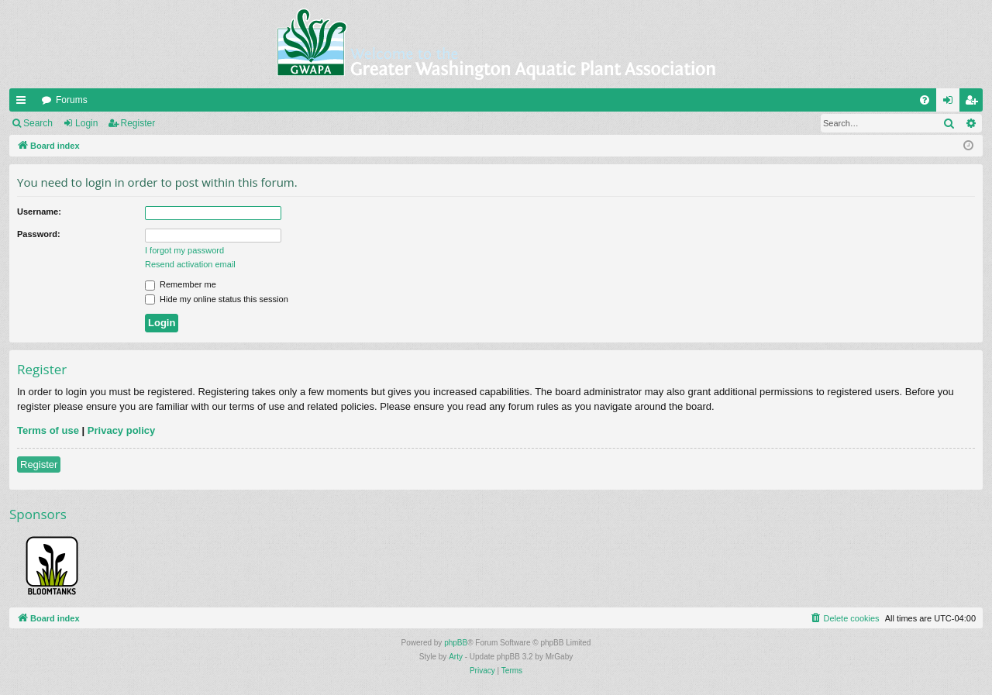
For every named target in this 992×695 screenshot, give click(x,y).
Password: (38, 234)
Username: (39, 211)
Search (38, 123)
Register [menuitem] (974, 103)
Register (138, 123)
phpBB (455, 642)
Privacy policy (121, 430)
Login (86, 123)
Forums (72, 100)
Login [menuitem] (951, 103)
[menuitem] (924, 100)
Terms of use (48, 430)
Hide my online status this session (216, 299)
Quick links (24, 103)
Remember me (180, 284)
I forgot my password (184, 250)
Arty (456, 656)
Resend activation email (190, 264)
